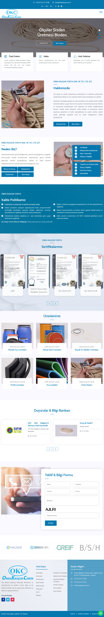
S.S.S (37, 592)
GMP (11, 291)
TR (42, 6)
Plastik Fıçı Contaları (17, 349)
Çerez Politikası (97, 614)
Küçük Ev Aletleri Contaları (86, 349)
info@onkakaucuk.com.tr (61, 2)
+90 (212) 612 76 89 (80, 582)
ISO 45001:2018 (89, 291)
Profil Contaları (17, 385)
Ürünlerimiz (40, 579)
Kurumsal (39, 576)
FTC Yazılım (24, 614)
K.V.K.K (72, 614)
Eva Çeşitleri (52, 385)
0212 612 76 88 (40, 102)
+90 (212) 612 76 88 (41, 2)
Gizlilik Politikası (83, 614)
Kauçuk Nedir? (86, 423)
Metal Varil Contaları (52, 349)
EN (47, 6)
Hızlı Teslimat (84, 56)
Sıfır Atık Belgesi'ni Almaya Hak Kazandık (38, 424)
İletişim (38, 595)
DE (51, 6)
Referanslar (40, 586)
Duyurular (39, 589)
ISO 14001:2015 (63, 291)
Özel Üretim (14, 56)
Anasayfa (39, 573)
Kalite (46, 56)
